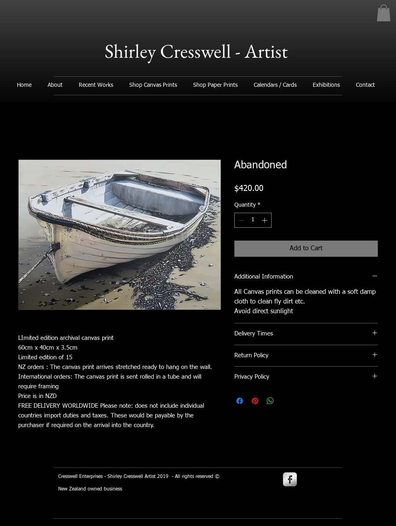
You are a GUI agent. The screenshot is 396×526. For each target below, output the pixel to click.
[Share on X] (286, 401)
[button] (384, 12)
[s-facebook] (290, 479)
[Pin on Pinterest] (255, 401)
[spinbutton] (253, 220)
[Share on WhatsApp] (270, 401)
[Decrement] (241, 220)
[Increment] (265, 220)
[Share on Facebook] (239, 401)
